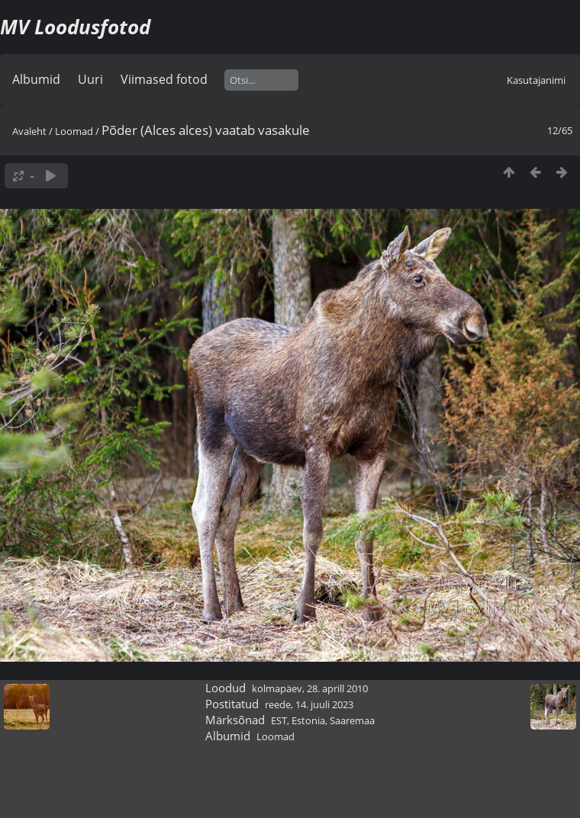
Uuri (90, 79)
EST (279, 720)
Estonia (308, 720)
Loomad (74, 131)
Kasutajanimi (536, 80)
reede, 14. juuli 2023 (309, 704)
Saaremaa (352, 720)
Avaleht (29, 131)
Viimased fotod (164, 79)
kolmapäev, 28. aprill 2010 (310, 688)
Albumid (36, 79)
